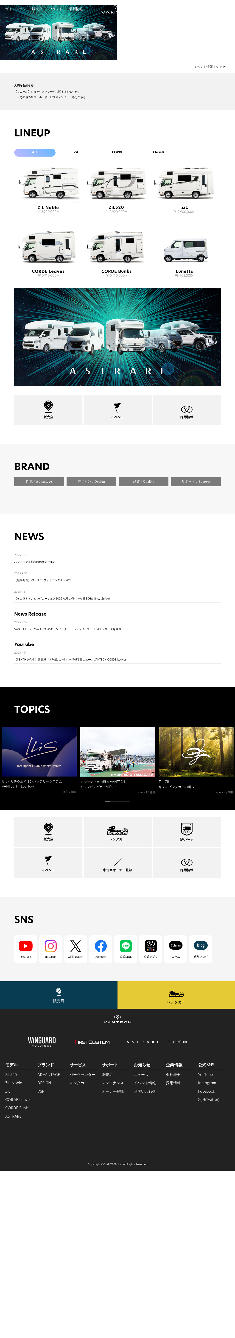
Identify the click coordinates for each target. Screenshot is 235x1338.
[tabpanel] (39, 928)
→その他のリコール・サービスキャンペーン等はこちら (50, 205)
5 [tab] (127, 970)
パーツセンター (82, 1242)
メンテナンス (113, 1250)
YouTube (205, 1242)
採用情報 (173, 1250)
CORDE (117, 260)
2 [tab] (112, 970)
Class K (159, 260)
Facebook (206, 1258)
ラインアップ (15, 8)
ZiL (76, 260)
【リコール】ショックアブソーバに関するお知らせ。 (47, 199)
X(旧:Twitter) (208, 1267)
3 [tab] (117, 970)
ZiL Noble (48, 316)
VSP (40, 1258)
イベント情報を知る (210, 174)
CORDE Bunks (116, 379)
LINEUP (32, 242)
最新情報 (76, 8)
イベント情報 (145, 1250)
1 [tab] (107, 970)
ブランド (56, 8)
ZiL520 (116, 316)
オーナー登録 (113, 1258)
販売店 (37, 8)
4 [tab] (122, 970)
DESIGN (44, 1250)
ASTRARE (13, 1283)
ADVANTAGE (48, 1242)
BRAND (32, 576)
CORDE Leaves (48, 379)
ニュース (141, 1242)
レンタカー (79, 1250)
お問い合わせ (145, 1258)
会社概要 (173, 1242)
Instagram (207, 1250)
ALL (35, 260)
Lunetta (185, 379)
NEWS (29, 705)
